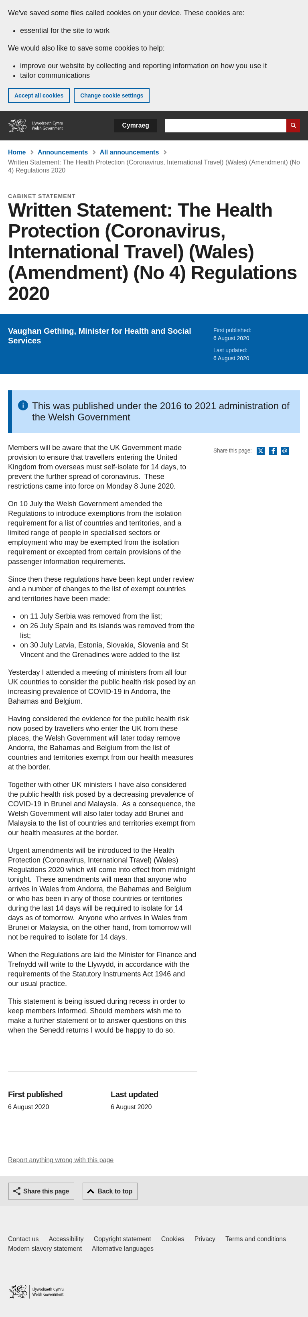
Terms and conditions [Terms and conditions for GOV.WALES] (255, 1239)
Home (17, 152)
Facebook (273, 451)
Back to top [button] (114, 1191)
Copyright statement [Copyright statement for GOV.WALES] (122, 1239)
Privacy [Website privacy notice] (205, 1239)
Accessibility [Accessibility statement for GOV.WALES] (66, 1239)
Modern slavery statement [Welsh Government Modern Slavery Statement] (45, 1248)
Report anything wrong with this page (60, 1160)
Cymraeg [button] (135, 125)
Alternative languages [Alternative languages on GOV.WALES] (123, 1248)
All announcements (129, 152)
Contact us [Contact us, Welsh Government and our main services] (23, 1239)
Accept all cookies (38, 95)
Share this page (46, 1191)
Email (285, 451)
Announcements (63, 152)
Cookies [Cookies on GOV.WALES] (172, 1239)
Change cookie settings (111, 95)
